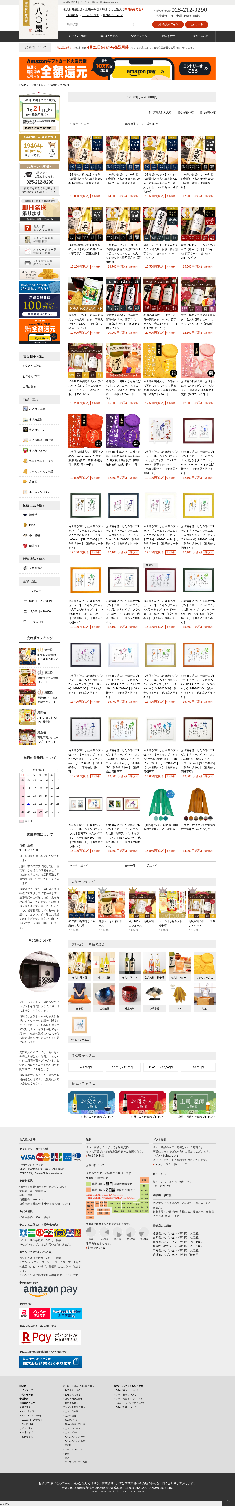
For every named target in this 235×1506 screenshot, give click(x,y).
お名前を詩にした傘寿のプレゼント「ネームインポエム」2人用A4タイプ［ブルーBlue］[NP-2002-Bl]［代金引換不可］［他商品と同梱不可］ (85, 684)
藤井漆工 (31, 545)
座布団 (30, 481)
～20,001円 (33, 621)
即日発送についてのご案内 (38, 127)
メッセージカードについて (171, 1164)
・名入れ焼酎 (69, 1415)
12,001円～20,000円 (161, 1067)
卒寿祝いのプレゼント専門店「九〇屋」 (177, 1250)
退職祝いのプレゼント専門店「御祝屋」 (177, 1254)
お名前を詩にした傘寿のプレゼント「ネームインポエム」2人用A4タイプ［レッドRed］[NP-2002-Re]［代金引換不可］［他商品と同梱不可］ (160, 610)
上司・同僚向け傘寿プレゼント (197, 1116)
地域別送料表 (96, 1155)
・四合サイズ (26, 1437)
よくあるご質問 (90, 15)
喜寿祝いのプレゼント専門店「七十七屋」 (178, 1241)
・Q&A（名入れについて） (127, 1390)
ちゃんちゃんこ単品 (38, 471)
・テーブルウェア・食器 (75, 1462)
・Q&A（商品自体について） (128, 1398)
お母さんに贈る (108, 36)
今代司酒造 (33, 568)
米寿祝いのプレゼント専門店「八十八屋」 (178, 1246)
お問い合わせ (200, 36)
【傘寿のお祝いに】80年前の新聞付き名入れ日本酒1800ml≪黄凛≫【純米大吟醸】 (85, 179)
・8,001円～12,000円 (30, 1415)
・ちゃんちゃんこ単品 (74, 1441)
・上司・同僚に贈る (73, 1398)
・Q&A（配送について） (126, 1407)
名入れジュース (35, 450)
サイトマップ (26, 1390)
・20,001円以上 (27, 1424)
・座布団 (67, 1445)
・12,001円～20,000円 (30, 1420)
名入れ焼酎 (33, 419)
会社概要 (23, 1398)
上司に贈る (29, 386)
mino (29, 524)
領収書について (27, 1403)
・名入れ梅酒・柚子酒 (74, 1424)
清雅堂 (30, 514)
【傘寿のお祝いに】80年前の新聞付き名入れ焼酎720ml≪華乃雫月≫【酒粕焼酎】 (85, 249)
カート (196, 25)
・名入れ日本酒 (70, 1411)
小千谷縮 (31, 535)
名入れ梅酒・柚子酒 (38, 440)
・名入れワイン (70, 1420)
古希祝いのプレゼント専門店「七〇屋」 (177, 1237)
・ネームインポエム (73, 1449)
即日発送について (113, 15)
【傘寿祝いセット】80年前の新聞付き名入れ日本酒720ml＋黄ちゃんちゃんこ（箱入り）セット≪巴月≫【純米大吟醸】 (160, 183)
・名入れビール (70, 1432)
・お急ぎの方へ (70, 1403)
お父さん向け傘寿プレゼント (98, 1116)
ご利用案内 (72, 15)
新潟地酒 (34, 559)
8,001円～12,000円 (123, 1067)
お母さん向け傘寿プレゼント (148, 1116)
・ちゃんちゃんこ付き (74, 1437)
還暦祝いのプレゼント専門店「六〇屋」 (177, 1233)
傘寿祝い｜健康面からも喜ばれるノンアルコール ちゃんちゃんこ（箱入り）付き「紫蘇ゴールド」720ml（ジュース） (123, 390)
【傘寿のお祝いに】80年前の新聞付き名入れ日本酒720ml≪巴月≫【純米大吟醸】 (123, 179)
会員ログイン (168, 25)
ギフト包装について (167, 1155)
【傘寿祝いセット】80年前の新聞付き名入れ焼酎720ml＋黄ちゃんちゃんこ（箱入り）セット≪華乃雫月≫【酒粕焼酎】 (123, 253)
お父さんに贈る (78, 36)
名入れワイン (34, 429)
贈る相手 (34, 356)
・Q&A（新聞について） (126, 1394)
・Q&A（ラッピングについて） (129, 1403)
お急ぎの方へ (170, 36)
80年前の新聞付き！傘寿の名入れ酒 (48, 659)
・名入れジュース (72, 1428)
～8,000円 (86, 1067)
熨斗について (163, 1185)
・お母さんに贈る (72, 1394)
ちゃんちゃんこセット (39, 460)
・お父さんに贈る (72, 1390)
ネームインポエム (36, 492)
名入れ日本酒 (34, 408)
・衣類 (66, 1453)
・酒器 (66, 1458)
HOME (22, 1386)
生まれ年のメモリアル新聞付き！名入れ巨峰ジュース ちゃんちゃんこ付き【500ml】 (198, 319)
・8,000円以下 (26, 1411)
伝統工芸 (34, 505)
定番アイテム (139, 36)
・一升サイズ (26, 1432)
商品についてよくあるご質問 (128, 1386)
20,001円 (198, 1067)
